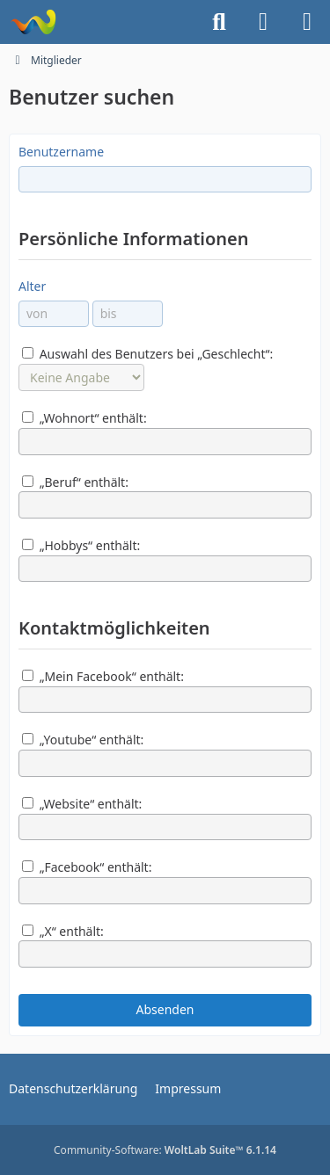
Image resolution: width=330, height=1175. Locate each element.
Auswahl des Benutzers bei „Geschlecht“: (147, 353)
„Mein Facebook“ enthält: (103, 676)
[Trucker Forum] (33, 22)
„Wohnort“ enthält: (84, 418)
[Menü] (307, 22)
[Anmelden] (263, 22)
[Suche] (219, 22)
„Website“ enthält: (82, 803)
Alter (32, 286)
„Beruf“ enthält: (75, 482)
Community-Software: (165, 1149)
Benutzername (61, 151)
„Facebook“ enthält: (86, 867)
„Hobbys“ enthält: (81, 545)
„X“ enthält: (63, 931)
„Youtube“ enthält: (82, 739)
